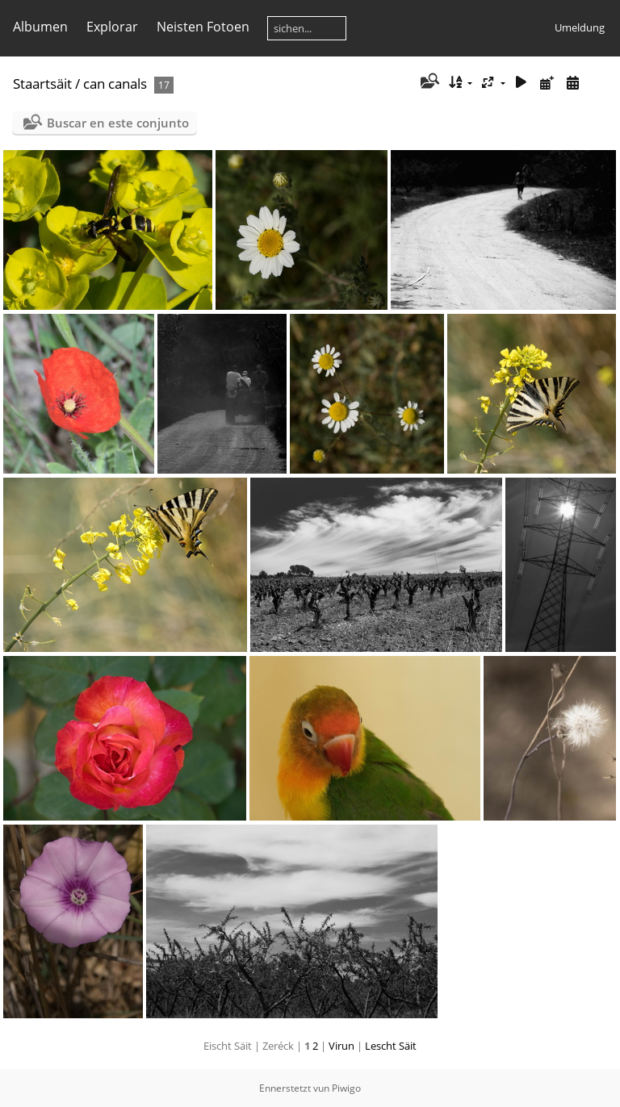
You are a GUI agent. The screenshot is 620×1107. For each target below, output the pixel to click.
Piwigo (346, 1088)
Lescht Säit (391, 1045)
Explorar (112, 27)
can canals (115, 83)
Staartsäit (42, 83)
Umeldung (580, 27)
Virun (341, 1045)
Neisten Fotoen (203, 27)
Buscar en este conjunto (118, 123)
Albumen (40, 27)
